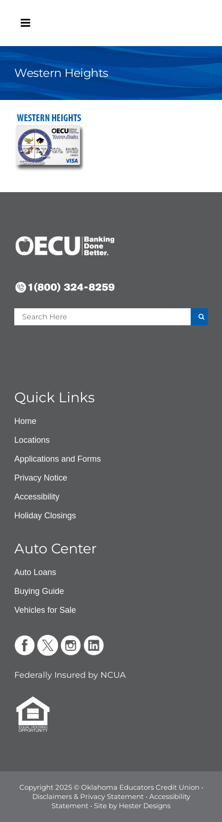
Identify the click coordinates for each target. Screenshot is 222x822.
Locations (32, 440)
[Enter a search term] (89, 316)
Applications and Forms (57, 459)
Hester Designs (144, 805)
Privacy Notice (40, 477)
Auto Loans (35, 572)
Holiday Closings (45, 515)
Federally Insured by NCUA (70, 675)
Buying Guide (39, 591)
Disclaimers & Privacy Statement (88, 796)
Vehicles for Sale (45, 610)
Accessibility (36, 496)
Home (25, 421)
